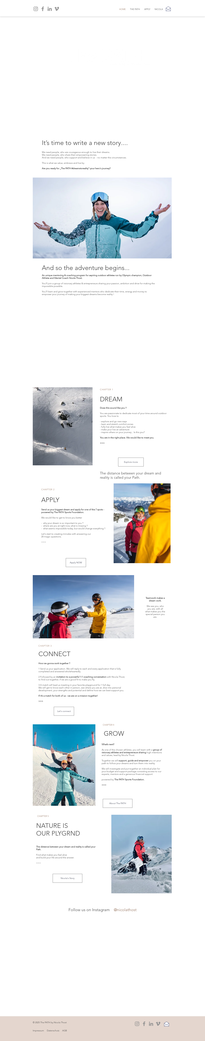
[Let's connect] (64, 711)
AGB (64, 1030)
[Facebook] (43, 9)
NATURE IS (52, 825)
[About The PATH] (117, 803)
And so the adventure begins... (86, 268)
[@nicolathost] (125, 909)
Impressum (38, 1030)
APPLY (50, 500)
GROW (114, 733)
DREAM (111, 399)
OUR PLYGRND (58, 833)
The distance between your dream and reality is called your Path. (130, 475)
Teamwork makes (155, 598)
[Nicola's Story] (67, 878)
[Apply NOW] (76, 562)
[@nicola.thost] (111, 910)
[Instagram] (36, 9)
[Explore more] (131, 462)
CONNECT (54, 654)
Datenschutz (53, 1030)
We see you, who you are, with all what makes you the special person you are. (155, 607)
